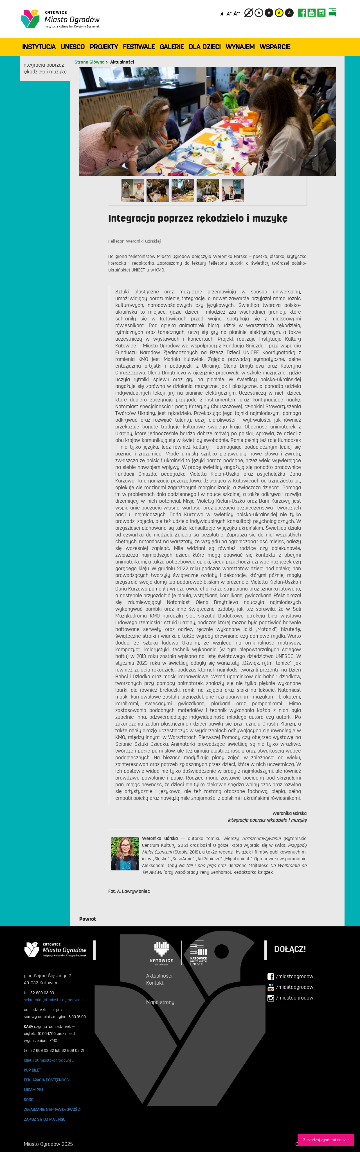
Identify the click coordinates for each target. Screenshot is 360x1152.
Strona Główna (90, 62)
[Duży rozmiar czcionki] (236, 13)
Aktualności (122, 62)
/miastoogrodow (290, 977)
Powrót (87, 919)
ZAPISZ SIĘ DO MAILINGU (44, 1119)
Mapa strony (160, 1002)
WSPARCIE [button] (275, 47)
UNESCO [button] (73, 47)
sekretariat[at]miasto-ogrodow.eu (53, 1000)
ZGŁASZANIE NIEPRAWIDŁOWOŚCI (52, 1109)
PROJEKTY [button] (104, 47)
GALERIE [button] (172, 47)
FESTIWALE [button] (139, 47)
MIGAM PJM (33, 1090)
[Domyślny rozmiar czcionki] (222, 13)
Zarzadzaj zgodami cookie (326, 1140)
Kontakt (154, 982)
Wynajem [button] (240, 47)
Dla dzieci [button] (204, 47)
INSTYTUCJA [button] (39, 47)
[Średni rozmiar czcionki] (229, 13)
